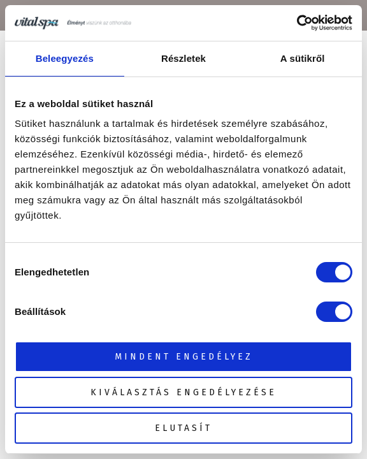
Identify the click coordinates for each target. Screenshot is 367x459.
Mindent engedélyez (184, 356)
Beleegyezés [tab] (65, 58)
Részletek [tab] (183, 58)
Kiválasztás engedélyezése (183, 392)
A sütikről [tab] (302, 58)
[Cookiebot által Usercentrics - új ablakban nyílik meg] (296, 23)
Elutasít (183, 428)
